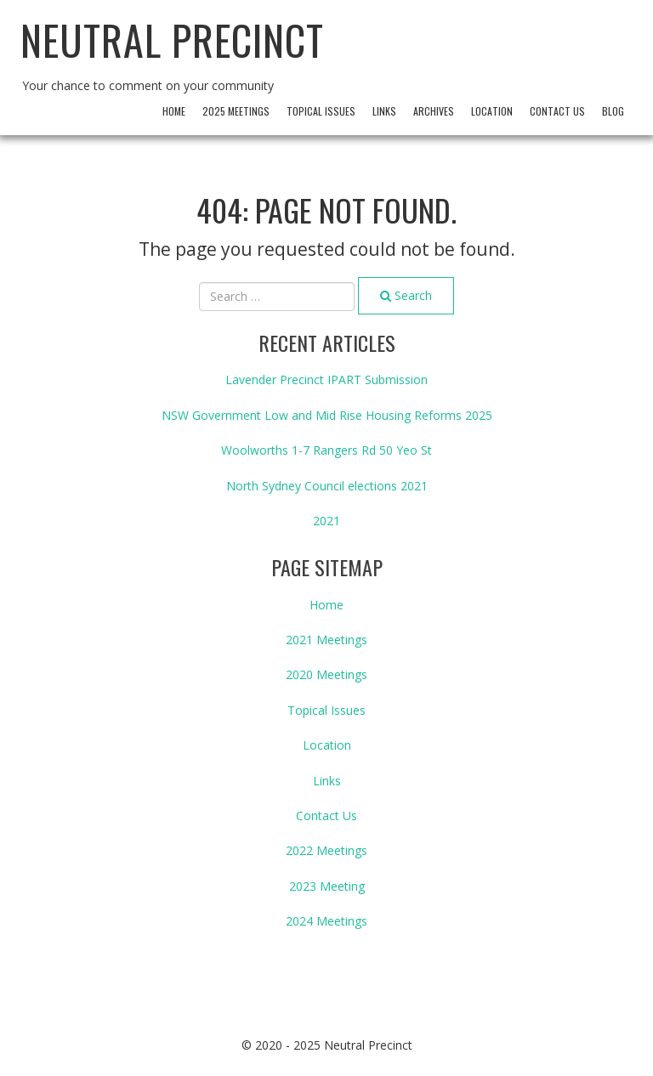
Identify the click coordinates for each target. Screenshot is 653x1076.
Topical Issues (321, 111)
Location (492, 111)
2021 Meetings (326, 639)
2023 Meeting (327, 886)
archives (433, 111)
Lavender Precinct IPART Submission (326, 379)
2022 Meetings (326, 850)
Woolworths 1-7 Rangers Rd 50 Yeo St (326, 450)
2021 (326, 521)
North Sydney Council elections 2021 (327, 486)
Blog (613, 111)
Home (173, 111)
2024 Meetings (326, 921)
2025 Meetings (236, 111)
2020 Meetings (326, 674)
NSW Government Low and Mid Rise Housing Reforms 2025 (327, 415)
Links (384, 111)
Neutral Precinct (172, 39)
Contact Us (557, 111)
